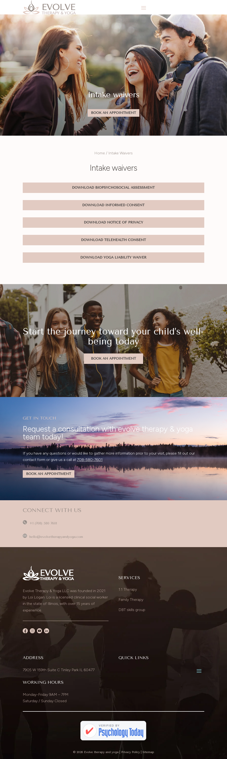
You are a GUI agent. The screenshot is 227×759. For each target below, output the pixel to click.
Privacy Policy (130, 752)
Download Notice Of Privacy (113, 222)
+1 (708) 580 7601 (40, 523)
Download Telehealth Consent (113, 240)
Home (99, 153)
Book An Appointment (113, 113)
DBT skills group (131, 609)
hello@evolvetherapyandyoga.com (53, 537)
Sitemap (148, 752)
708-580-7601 (90, 459)
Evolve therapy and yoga (101, 752)
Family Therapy (130, 599)
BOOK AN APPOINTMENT (48, 474)
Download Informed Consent (113, 205)
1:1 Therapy (127, 589)
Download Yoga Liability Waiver (113, 257)
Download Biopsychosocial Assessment (113, 188)
